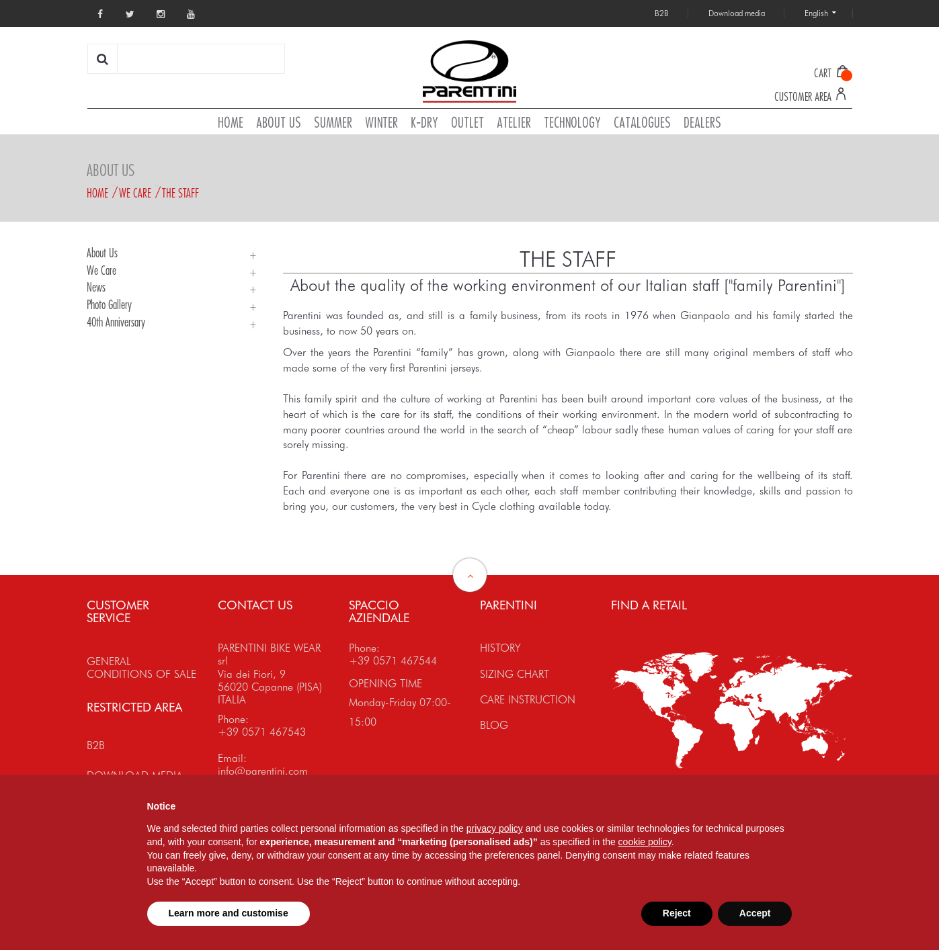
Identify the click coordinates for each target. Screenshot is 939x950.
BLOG (494, 725)
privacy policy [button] (494, 828)
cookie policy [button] (644, 841)
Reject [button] (677, 913)
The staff (180, 192)
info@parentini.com (263, 771)
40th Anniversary (116, 321)
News (96, 286)
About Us (102, 252)
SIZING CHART (514, 674)
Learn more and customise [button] (228, 913)
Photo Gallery (109, 304)
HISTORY (500, 648)
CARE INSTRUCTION (527, 699)
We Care (135, 192)
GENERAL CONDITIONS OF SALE (141, 668)
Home (97, 192)
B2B (96, 745)
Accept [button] (755, 913)
